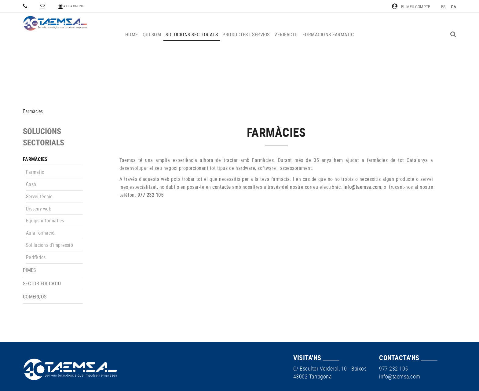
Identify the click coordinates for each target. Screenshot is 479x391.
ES (443, 6)
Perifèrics (36, 257)
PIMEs (29, 270)
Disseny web (38, 208)
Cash (31, 184)
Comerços (34, 296)
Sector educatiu (42, 283)
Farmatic (35, 172)
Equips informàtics (45, 220)
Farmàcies (35, 159)
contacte (221, 187)
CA (453, 6)
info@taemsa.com (362, 187)
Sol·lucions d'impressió (49, 245)
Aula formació (40, 232)
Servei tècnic (39, 196)
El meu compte (411, 6)
